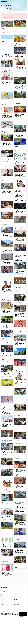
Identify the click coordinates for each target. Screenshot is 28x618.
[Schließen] (26, 611)
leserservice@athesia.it (5, 594)
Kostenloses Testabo (10, 17)
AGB (15, 602)
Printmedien (2, 604)
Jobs (1, 607)
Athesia (2, 601)
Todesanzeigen (5, 89)
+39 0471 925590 (4, 593)
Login (4, 17)
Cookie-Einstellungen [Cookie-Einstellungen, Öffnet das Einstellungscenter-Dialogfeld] (23, 616)
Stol (1, 602)
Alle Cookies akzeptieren (23, 613)
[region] (14, 613)
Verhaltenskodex (16, 604)
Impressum (15, 601)
